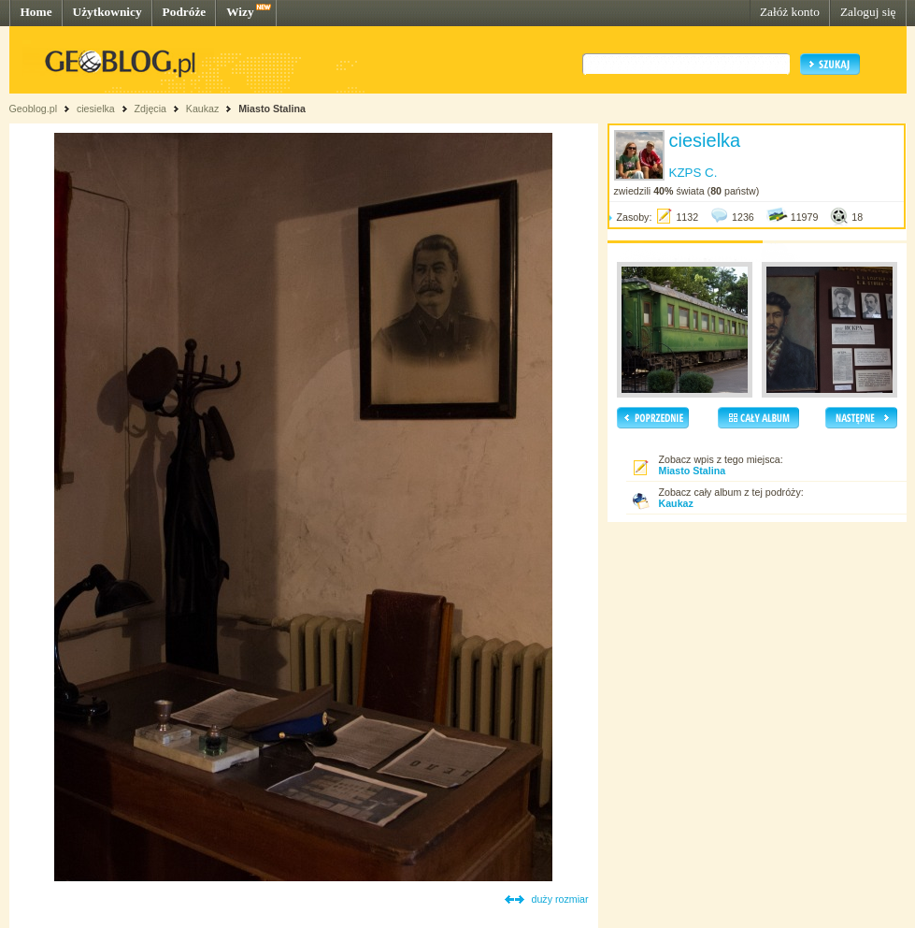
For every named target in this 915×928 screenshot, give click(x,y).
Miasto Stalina (272, 108)
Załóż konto (790, 12)
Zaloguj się (868, 12)
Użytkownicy (107, 12)
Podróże (185, 12)
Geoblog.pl (33, 108)
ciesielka (96, 108)
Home (36, 12)
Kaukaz (203, 108)
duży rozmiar (560, 899)
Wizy (239, 12)
